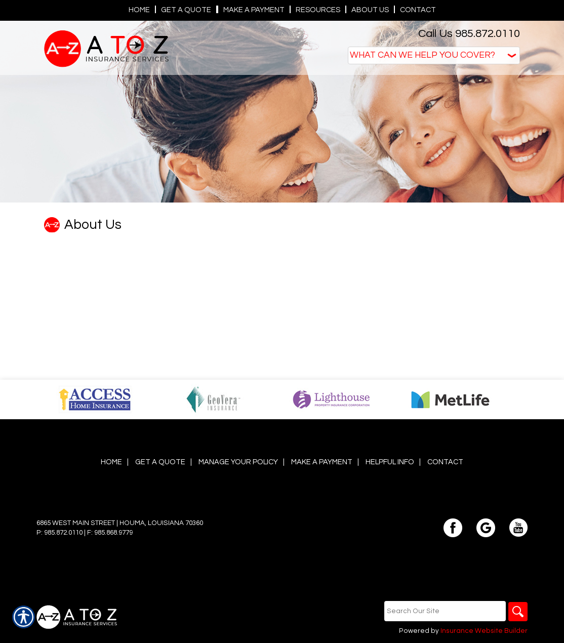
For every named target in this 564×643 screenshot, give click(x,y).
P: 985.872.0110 (59, 532)
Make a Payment (321, 462)
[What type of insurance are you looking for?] (434, 55)
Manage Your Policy (238, 462)
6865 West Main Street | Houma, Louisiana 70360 (119, 523)
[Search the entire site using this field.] (444, 611)
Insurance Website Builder (484, 631)
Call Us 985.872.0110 (469, 33)
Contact (445, 462)
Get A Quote (160, 462)
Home (111, 462)
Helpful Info (390, 462)
